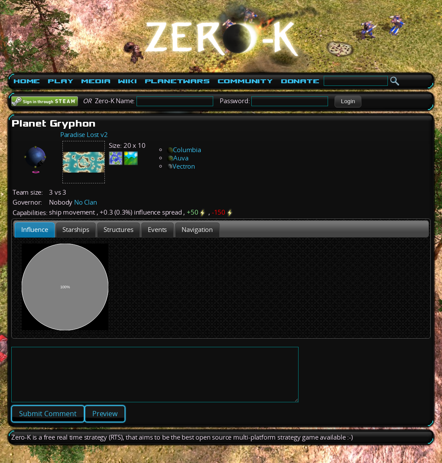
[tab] (35, 230)
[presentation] (34, 230)
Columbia (184, 150)
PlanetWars (177, 81)
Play (60, 81)
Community (245, 81)
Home (26, 81)
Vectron (181, 166)
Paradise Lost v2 (84, 134)
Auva (177, 158)
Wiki (127, 81)
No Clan (85, 202)
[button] (348, 101)
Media (95, 81)
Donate (300, 81)
